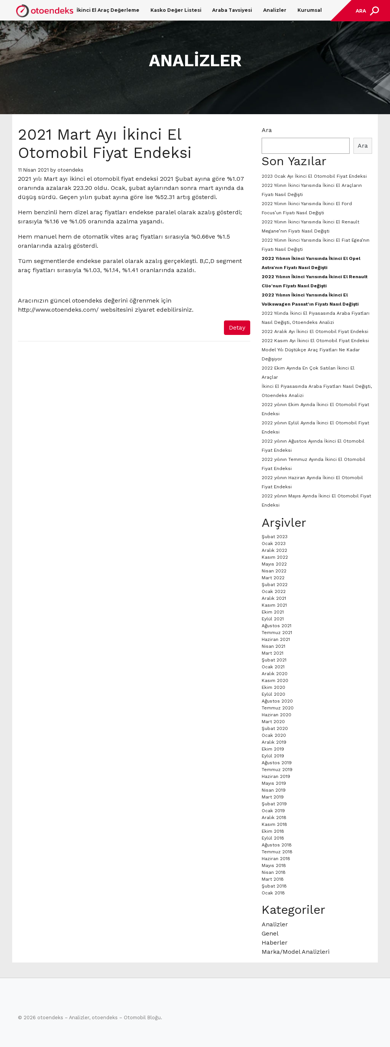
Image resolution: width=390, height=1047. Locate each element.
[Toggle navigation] (366, 11)
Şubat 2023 (275, 536)
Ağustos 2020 (277, 701)
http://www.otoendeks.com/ (58, 309)
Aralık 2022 (274, 550)
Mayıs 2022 (274, 564)
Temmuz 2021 (277, 632)
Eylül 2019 (273, 756)
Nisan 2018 (274, 872)
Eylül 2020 (273, 694)
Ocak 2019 (273, 810)
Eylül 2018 (273, 838)
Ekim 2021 (273, 612)
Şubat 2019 (274, 803)
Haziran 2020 (276, 714)
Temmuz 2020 (278, 708)
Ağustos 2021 (276, 625)
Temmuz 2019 (277, 769)
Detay (237, 327)
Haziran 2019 (276, 776)
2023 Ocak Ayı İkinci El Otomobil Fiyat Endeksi (314, 176)
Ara (267, 130)
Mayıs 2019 (274, 783)
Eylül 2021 (273, 619)
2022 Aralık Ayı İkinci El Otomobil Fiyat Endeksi (315, 331)
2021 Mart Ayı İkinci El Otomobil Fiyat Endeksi (105, 144)
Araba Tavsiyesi (232, 10)
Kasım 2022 (275, 557)
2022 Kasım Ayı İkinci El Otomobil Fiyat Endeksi (315, 340)
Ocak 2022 (274, 591)
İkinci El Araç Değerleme (108, 10)
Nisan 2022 (274, 571)
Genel (270, 933)
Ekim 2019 (273, 749)
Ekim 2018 (273, 831)
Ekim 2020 (273, 687)
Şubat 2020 (275, 728)
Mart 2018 (273, 879)
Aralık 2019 (274, 742)
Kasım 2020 (275, 680)
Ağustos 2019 (277, 762)
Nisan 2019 (274, 790)
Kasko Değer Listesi (175, 10)
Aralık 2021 (274, 598)
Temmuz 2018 (277, 851)
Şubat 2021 (274, 660)
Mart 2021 (272, 653)
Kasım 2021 (274, 605)
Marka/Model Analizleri (295, 951)
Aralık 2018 (274, 817)
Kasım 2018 (274, 824)
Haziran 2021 (276, 639)
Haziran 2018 (276, 858)
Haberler (275, 942)
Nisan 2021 (273, 646)
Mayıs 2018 (274, 865)
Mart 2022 (273, 577)
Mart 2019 (273, 797)
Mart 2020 (273, 721)
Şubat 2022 (275, 584)
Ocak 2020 (274, 735)
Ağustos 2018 (277, 845)
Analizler (274, 10)
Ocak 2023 (274, 543)
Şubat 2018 (274, 886)
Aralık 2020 (275, 673)
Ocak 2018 (273, 893)
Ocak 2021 (273, 666)
